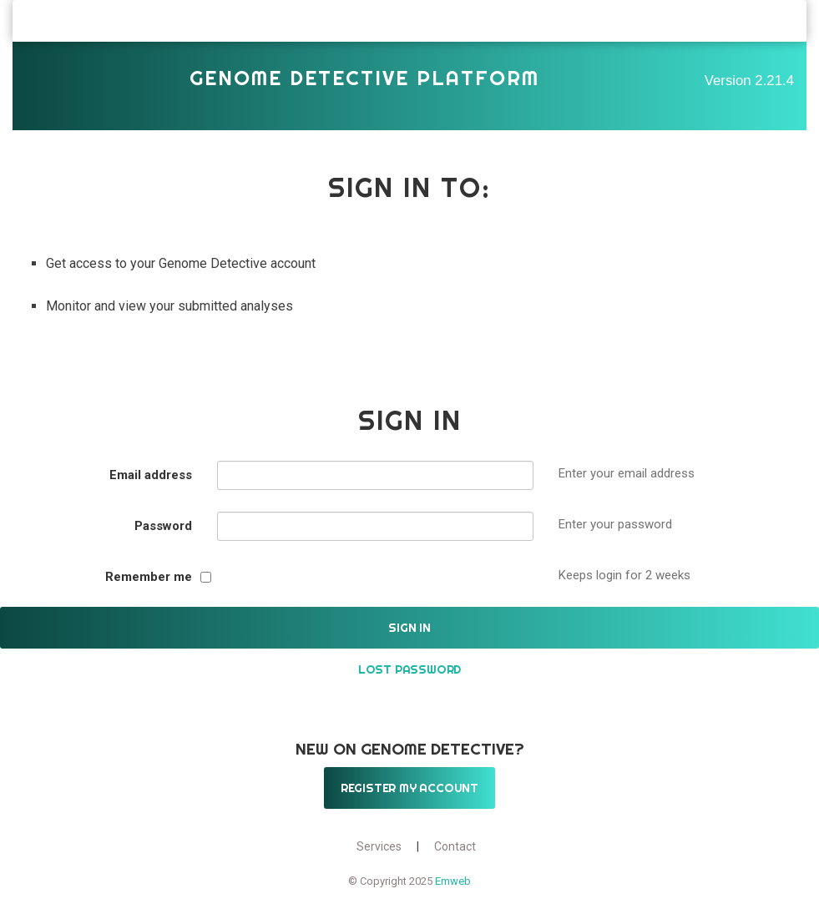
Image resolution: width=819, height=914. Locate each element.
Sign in (409, 627)
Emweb (453, 881)
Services (379, 846)
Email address (150, 474)
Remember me (148, 576)
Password (163, 525)
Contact (455, 846)
